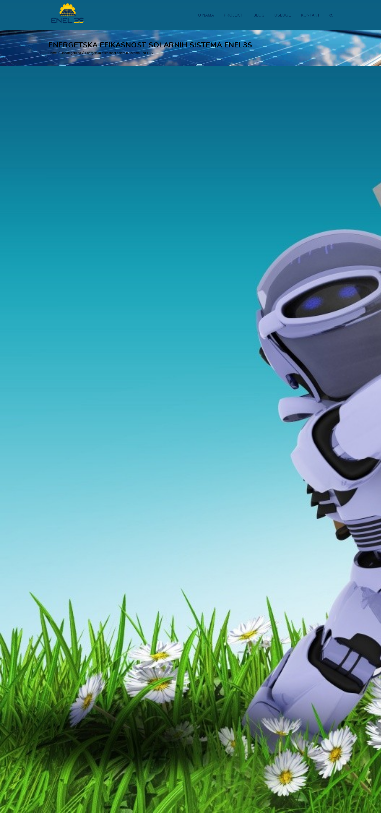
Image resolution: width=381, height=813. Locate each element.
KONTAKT (310, 15)
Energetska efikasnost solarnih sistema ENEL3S (119, 53)
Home (52, 53)
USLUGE (282, 15)
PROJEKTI (234, 15)
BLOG (259, 15)
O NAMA (206, 15)
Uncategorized (71, 53)
